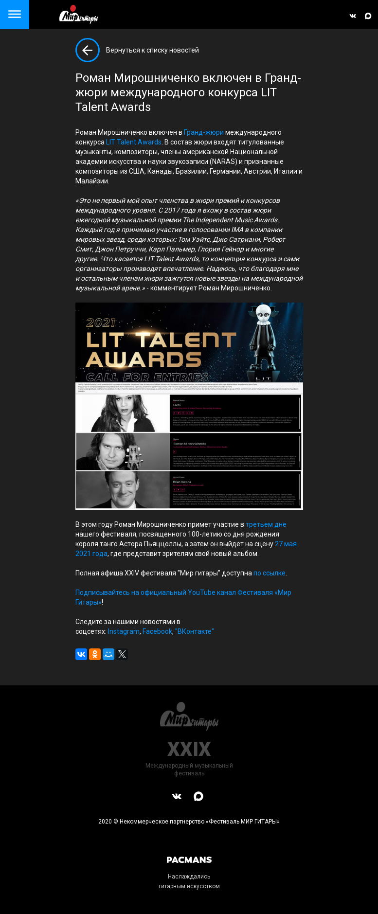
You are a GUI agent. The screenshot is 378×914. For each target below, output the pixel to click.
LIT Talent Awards (134, 142)
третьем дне (266, 524)
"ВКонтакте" (194, 631)
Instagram (124, 631)
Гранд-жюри (204, 132)
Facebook (157, 631)
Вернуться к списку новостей (152, 50)
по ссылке (269, 573)
